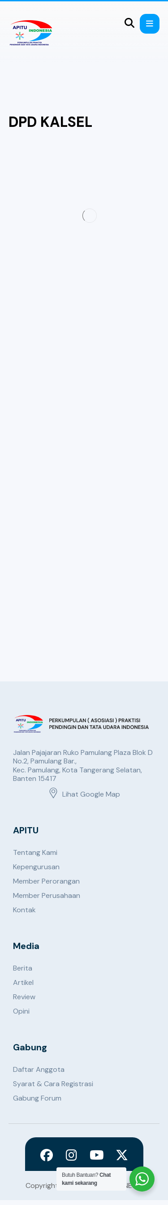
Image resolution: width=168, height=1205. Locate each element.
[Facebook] (46, 1155)
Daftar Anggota (39, 1069)
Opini (21, 1011)
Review (24, 996)
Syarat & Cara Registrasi (53, 1083)
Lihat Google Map (84, 794)
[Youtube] (96, 1155)
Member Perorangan (46, 881)
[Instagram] (71, 1155)
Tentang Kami (35, 852)
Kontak (24, 910)
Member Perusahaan (46, 895)
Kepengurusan (36, 866)
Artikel (23, 982)
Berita (22, 968)
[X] (121, 1155)
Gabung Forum (37, 1098)
